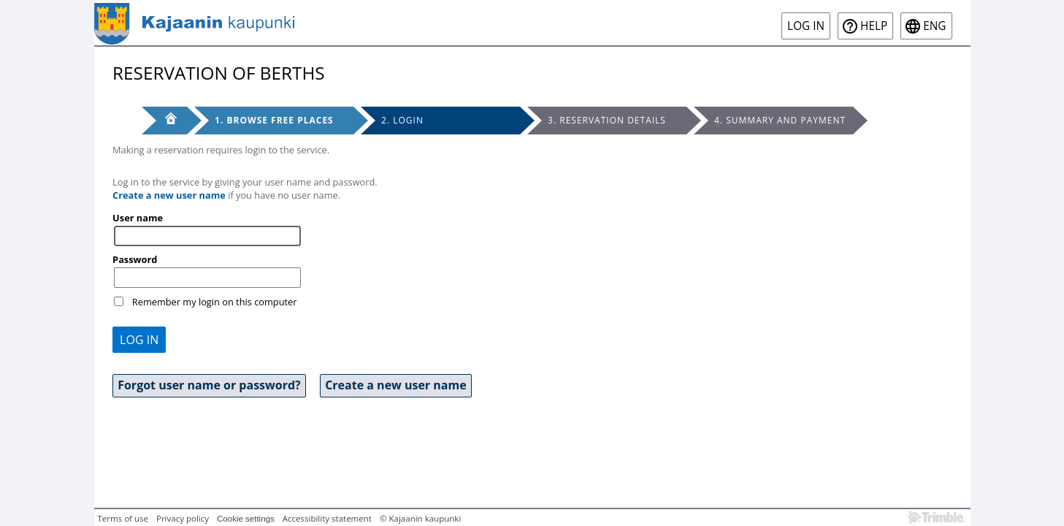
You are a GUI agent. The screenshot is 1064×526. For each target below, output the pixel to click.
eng (934, 26)
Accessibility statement (327, 518)
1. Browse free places (274, 120)
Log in (805, 26)
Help (873, 26)
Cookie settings (246, 518)
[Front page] (164, 120)
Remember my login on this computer (214, 301)
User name (137, 217)
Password (134, 259)
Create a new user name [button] (395, 385)
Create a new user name (169, 195)
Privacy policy (182, 518)
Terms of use (123, 518)
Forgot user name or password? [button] (209, 385)
